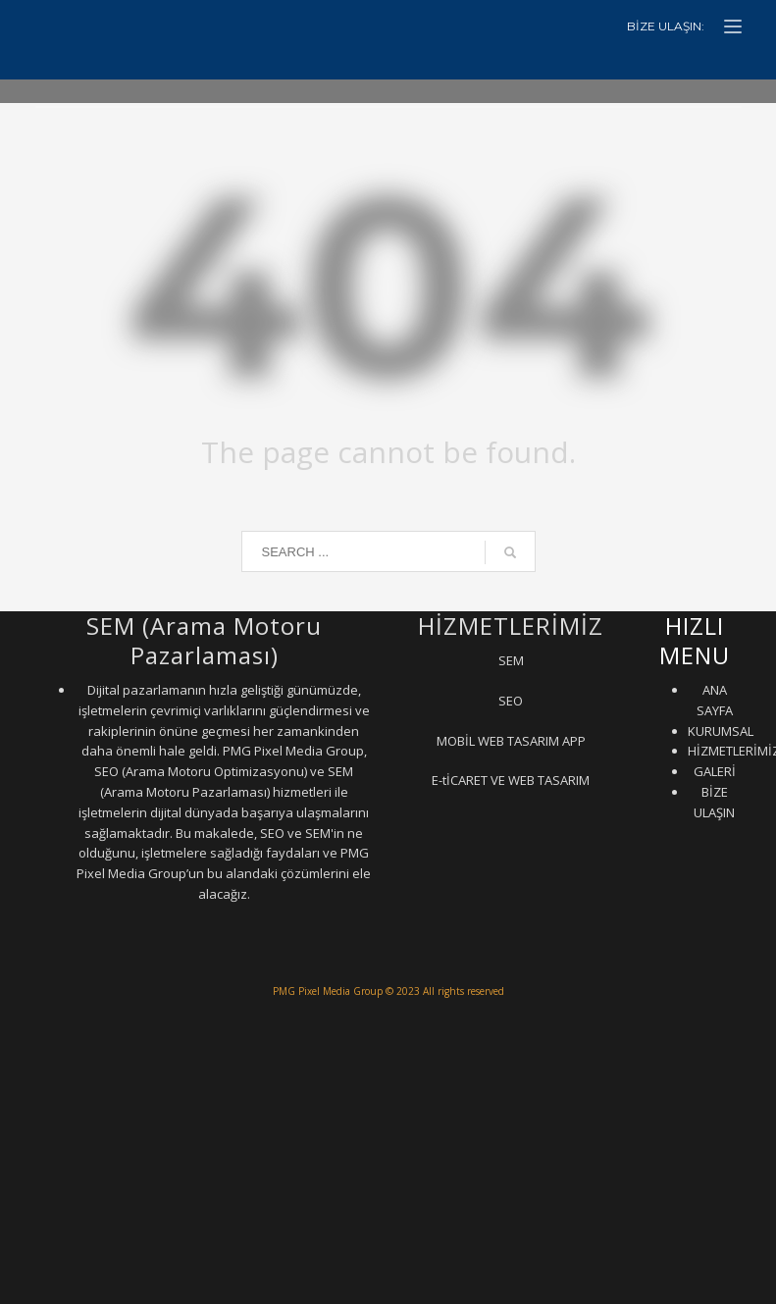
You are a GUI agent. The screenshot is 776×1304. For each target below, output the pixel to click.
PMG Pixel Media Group (328, 991)
